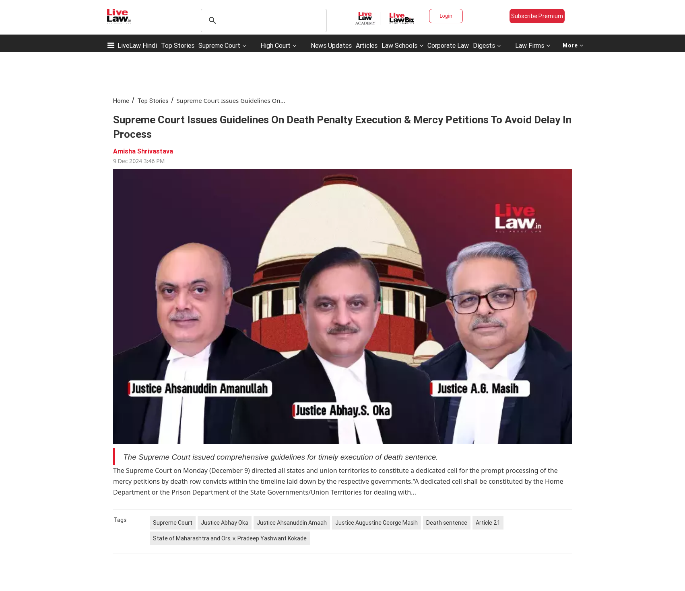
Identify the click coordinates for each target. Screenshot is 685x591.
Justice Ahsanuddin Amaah (292, 522)
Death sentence (446, 522)
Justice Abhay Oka (224, 522)
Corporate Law (448, 45)
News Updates (331, 45)
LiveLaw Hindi (137, 45)
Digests (484, 45)
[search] (262, 20)
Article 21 (488, 522)
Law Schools (402, 45)
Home (121, 100)
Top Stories (177, 45)
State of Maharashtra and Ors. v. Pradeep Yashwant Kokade (230, 538)
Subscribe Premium (537, 16)
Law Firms (532, 45)
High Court (275, 45)
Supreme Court (219, 45)
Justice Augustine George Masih (376, 522)
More (573, 45)
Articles (367, 45)
